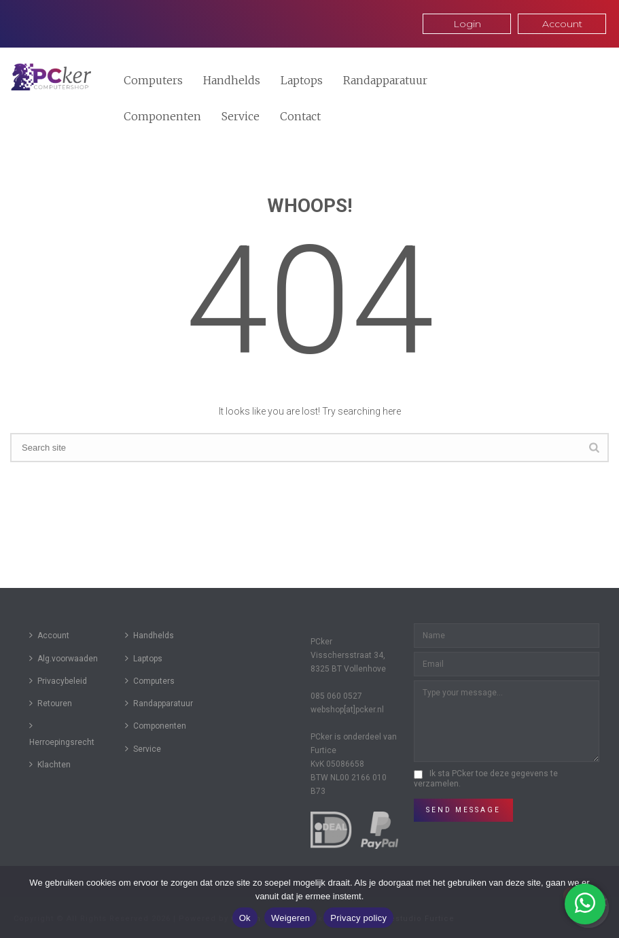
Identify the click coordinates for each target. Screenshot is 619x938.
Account (49, 635)
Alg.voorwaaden (63, 658)
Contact (300, 116)
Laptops (302, 80)
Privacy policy (358, 918)
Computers (153, 80)
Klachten (50, 764)
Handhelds (231, 80)
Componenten (162, 116)
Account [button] (562, 24)
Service (241, 116)
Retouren (50, 703)
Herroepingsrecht (61, 733)
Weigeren (290, 918)
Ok (245, 918)
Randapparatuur (385, 80)
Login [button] (467, 24)
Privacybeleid (58, 681)
